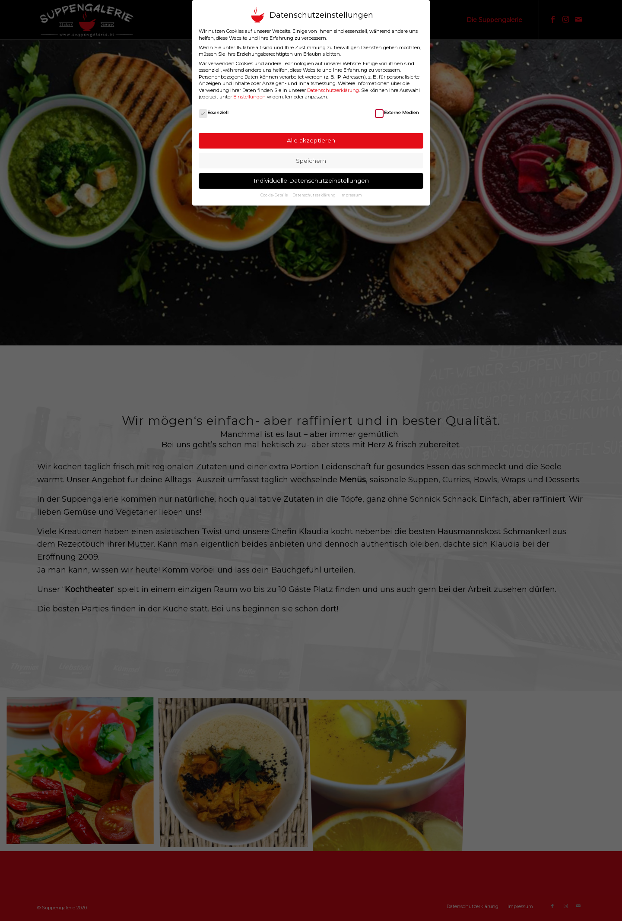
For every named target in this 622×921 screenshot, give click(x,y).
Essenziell (213, 112)
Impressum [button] (351, 195)
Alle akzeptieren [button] (311, 140)
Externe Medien (397, 112)
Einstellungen (249, 97)
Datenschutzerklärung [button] (314, 195)
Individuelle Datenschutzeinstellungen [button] (311, 180)
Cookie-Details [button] (274, 195)
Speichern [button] (311, 160)
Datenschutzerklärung (333, 90)
